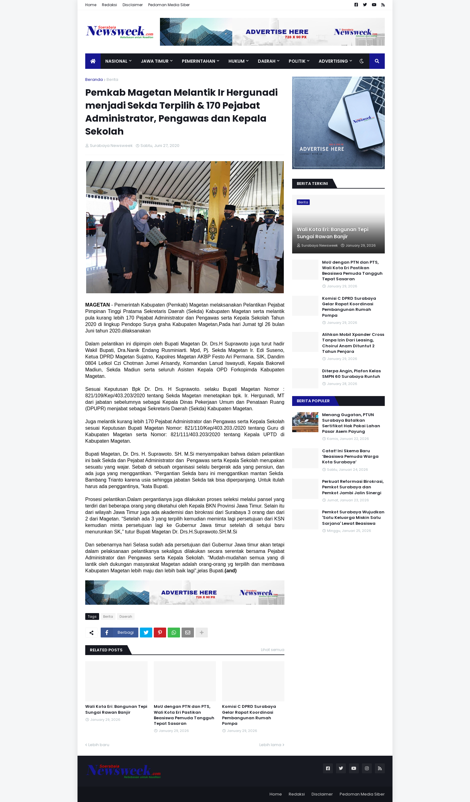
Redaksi (109, 4)
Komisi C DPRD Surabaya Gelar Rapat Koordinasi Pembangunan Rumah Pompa (249, 715)
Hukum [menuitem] (237, 61)
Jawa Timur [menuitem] (155, 61)
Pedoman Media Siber (169, 4)
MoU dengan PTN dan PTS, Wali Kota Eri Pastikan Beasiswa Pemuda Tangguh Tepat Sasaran (184, 715)
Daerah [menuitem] (266, 61)
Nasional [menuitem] (116, 61)
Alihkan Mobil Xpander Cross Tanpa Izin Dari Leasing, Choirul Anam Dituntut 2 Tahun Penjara (353, 343)
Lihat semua (272, 649)
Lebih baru (98, 745)
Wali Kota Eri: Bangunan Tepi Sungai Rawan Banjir (116, 709)
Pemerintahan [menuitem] (198, 61)
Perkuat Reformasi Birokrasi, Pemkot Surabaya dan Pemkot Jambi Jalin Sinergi (353, 487)
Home (90, 4)
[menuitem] (93, 61)
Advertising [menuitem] (333, 61)
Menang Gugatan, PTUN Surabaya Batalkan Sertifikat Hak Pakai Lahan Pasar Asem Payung (351, 423)
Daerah (126, 616)
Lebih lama (270, 745)
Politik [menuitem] (297, 61)
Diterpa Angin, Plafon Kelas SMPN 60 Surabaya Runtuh (351, 373)
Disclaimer (133, 4)
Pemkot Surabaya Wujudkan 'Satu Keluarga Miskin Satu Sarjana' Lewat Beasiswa (353, 517)
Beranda (94, 79)
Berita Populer (313, 401)
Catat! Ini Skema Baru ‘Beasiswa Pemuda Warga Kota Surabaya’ (350, 456)
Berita (112, 79)
